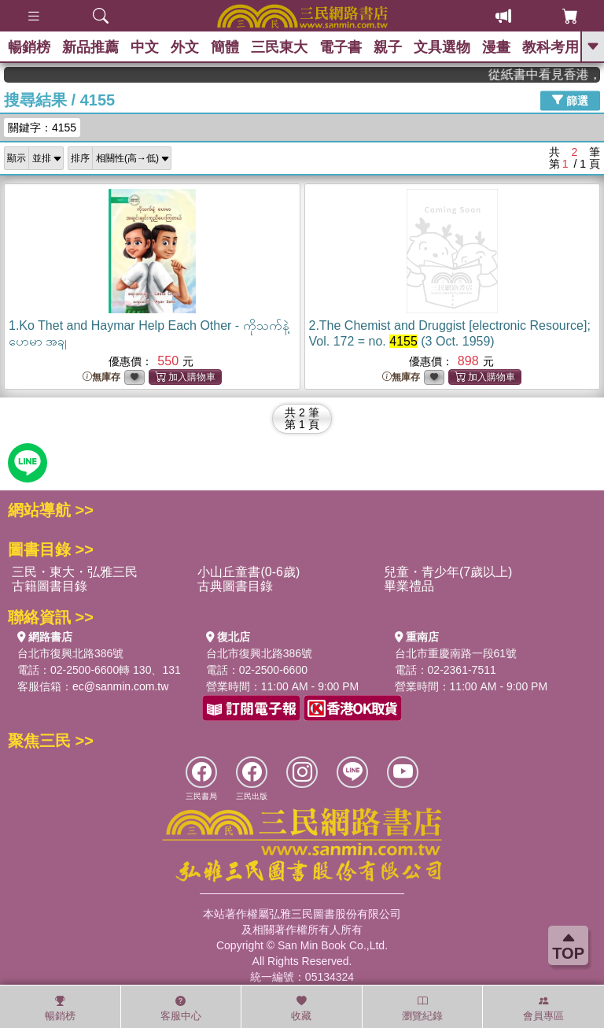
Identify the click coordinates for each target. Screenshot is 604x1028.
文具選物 (442, 47)
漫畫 (496, 47)
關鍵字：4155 (42, 127)
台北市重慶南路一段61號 (456, 653)
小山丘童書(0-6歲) (248, 572)
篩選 (570, 100)
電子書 (340, 47)
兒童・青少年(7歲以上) (448, 572)
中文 (145, 47)
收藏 (301, 1008)
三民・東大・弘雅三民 (75, 572)
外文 (185, 47)
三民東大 (279, 47)
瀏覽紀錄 (422, 1008)
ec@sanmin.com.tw (120, 686)
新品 (90, 47)
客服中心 (180, 1008)
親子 (388, 47)
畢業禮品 (409, 586)
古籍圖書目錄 (49, 586)
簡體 (225, 47)
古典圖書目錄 (235, 586)
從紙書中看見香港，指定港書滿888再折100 (555, 74)
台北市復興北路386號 (70, 653)
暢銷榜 (29, 47)
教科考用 (550, 47)
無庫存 (101, 377)
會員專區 (543, 1008)
